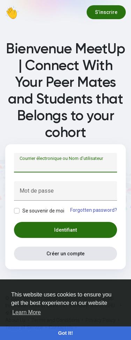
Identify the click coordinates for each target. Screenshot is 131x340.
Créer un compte (65, 253)
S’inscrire (106, 12)
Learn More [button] (26, 312)
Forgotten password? (93, 210)
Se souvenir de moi (43, 211)
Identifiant (65, 230)
